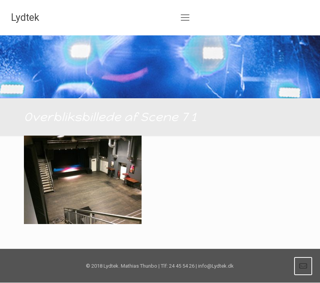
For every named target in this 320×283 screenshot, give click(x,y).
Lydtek (25, 17)
